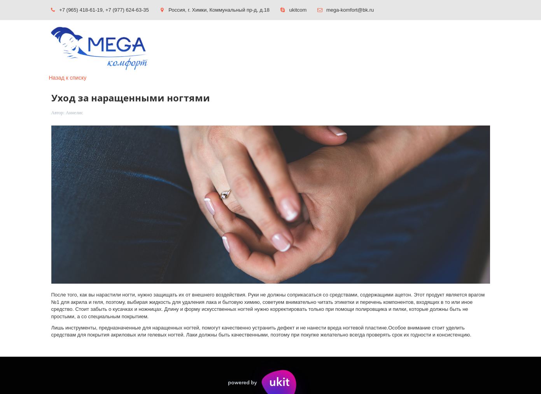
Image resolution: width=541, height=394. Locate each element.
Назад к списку (68, 78)
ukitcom (298, 10)
